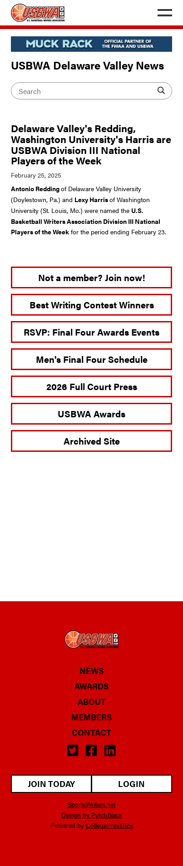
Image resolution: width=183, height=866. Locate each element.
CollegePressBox (109, 825)
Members (91, 717)
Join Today (51, 783)
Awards (91, 686)
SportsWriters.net (91, 804)
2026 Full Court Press (91, 386)
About (92, 702)
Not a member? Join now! (91, 277)
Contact (91, 732)
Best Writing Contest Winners (92, 304)
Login (131, 783)
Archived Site (92, 440)
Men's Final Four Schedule (92, 359)
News (91, 671)
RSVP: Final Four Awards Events (91, 331)
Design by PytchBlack (91, 814)
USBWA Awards (91, 413)
